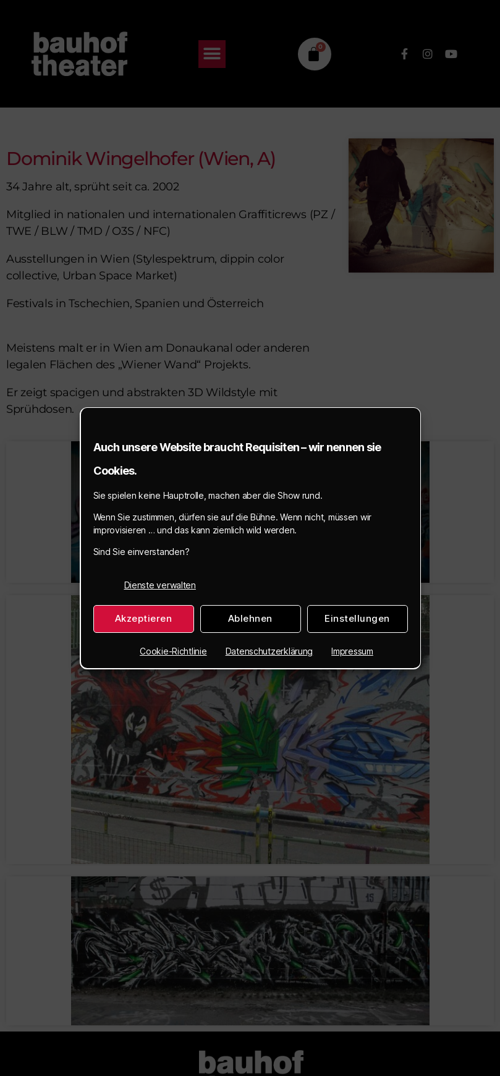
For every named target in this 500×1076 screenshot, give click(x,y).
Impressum (352, 651)
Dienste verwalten (160, 585)
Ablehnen (250, 618)
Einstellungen (357, 618)
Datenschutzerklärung (269, 651)
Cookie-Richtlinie (173, 651)
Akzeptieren (143, 618)
